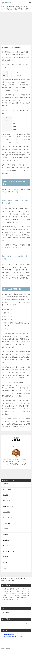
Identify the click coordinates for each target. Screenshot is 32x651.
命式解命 (5, 483)
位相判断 (5, 557)
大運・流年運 (6, 500)
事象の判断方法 (7, 517)
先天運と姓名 (6, 540)
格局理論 (5, 495)
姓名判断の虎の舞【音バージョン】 (13, 636)
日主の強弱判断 (7, 489)
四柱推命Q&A (7, 562)
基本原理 (5, 528)
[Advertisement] (16, 27)
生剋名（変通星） (8, 523)
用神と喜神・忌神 (8, 506)
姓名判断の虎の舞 (9, 634)
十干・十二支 (6, 512)
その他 (5, 568)
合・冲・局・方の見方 (9, 551)
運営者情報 (6, 612)
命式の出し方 (6, 545)
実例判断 (5, 534)
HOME (8, 578)
